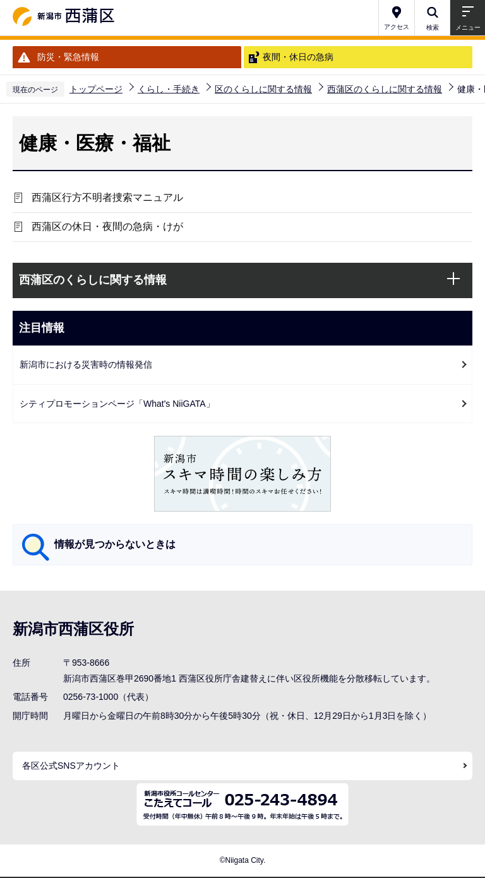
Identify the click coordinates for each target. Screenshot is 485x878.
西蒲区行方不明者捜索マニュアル (107, 197)
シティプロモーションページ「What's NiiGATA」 (117, 404)
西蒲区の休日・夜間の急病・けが (107, 226)
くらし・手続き (169, 89)
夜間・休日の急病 (298, 57)
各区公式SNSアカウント (71, 766)
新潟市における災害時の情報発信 (86, 364)
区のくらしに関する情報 (263, 89)
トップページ (96, 89)
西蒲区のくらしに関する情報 (384, 89)
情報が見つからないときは (115, 544)
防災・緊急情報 (68, 57)
